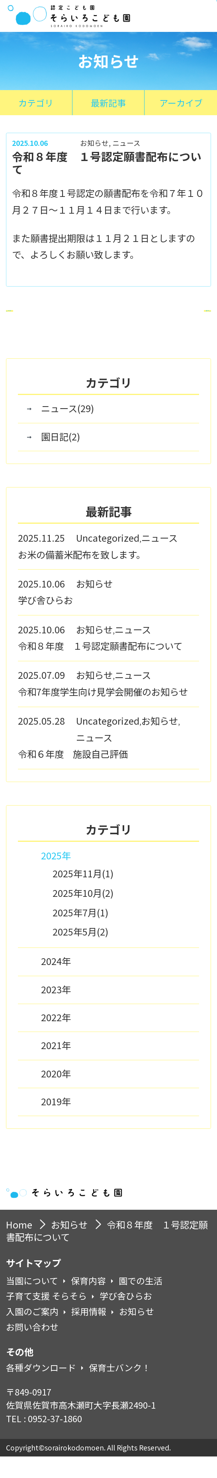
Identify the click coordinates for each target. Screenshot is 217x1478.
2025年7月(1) (80, 933)
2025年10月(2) (83, 913)
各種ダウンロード (41, 1389)
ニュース (126, 143)
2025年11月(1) (83, 894)
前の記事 (53, 321)
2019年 (56, 1123)
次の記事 (163, 321)
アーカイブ (181, 102)
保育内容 (88, 1302)
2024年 (56, 982)
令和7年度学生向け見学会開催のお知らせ (103, 713)
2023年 (56, 1011)
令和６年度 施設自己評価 (73, 775)
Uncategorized (107, 559)
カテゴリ (35, 102)
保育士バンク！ (120, 1389)
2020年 (56, 1095)
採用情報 (88, 1333)
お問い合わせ (32, 1348)
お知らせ (94, 143)
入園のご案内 (32, 1333)
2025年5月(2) (80, 952)
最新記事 (108, 102)
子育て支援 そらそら (46, 1317)
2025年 (56, 876)
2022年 (56, 1039)
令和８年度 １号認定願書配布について (100, 667)
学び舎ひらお (45, 621)
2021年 (56, 1066)
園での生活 (140, 1302)
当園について (32, 1302)
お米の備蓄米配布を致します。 (81, 575)
